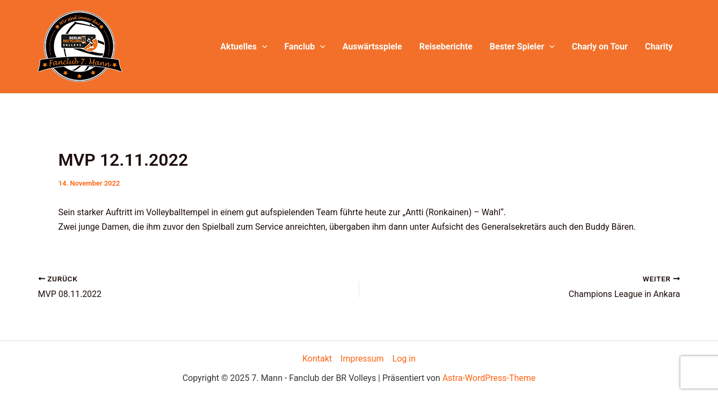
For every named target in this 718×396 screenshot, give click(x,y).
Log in (404, 358)
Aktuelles (243, 47)
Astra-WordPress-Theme (489, 378)
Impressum (362, 358)
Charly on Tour (600, 46)
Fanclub (305, 47)
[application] (262, 47)
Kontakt (317, 358)
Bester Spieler (522, 47)
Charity (659, 46)
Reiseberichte (446, 46)
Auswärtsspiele (372, 46)
